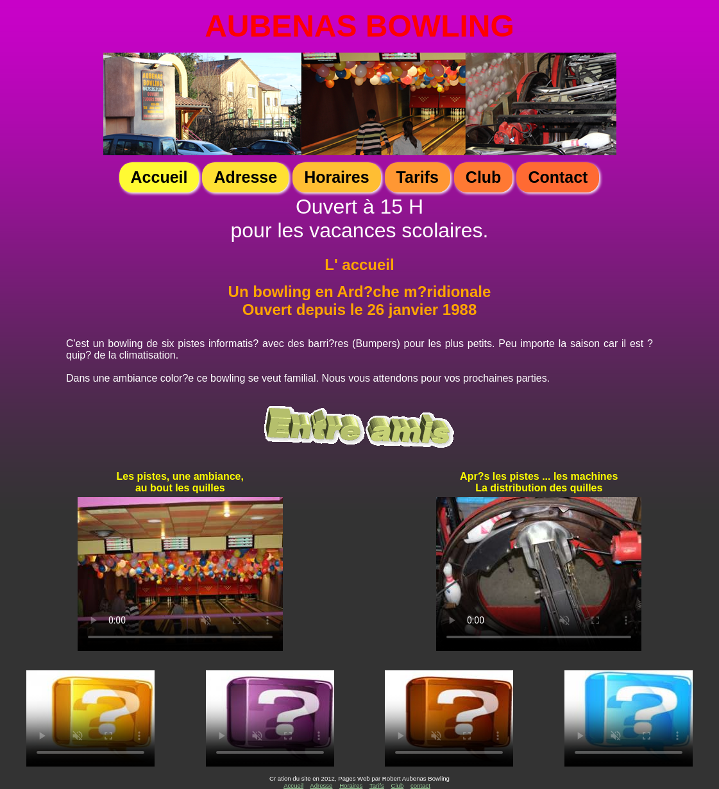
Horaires (336, 177)
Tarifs (417, 177)
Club (484, 177)
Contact (558, 177)
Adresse (245, 177)
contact (420, 785)
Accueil (159, 177)
